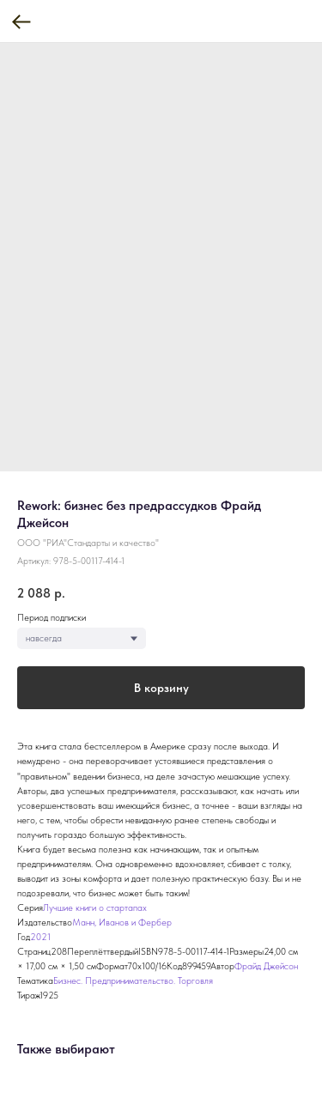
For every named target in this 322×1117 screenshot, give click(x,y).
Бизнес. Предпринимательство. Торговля (133, 980)
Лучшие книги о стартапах (95, 908)
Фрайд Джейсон (266, 966)
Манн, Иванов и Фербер (122, 922)
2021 (40, 937)
